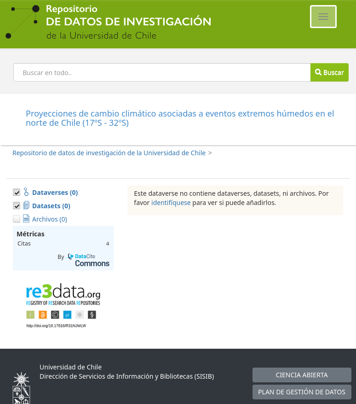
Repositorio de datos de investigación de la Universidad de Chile (109, 152)
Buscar (329, 72)
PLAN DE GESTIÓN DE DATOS (301, 391)
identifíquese (171, 202)
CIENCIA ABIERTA (301, 374)
